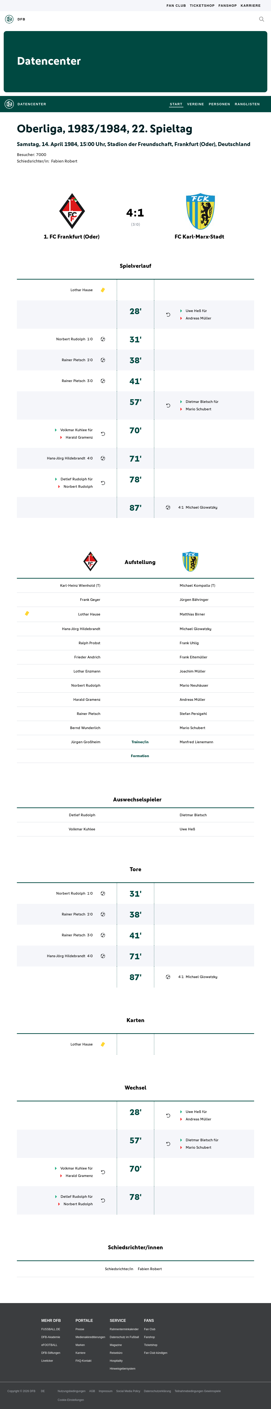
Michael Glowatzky (201, 507)
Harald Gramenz (79, 437)
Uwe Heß (193, 311)
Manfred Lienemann (196, 742)
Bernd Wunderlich (85, 728)
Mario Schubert (198, 409)
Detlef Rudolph (74, 479)
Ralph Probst (89, 643)
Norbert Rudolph (70, 339)
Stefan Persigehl (193, 714)
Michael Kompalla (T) (197, 585)
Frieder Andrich (87, 657)
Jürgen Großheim (85, 742)
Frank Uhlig (189, 643)
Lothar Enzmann (87, 671)
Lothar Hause (82, 290)
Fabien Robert (64, 161)
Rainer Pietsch (73, 360)
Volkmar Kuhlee (73, 430)
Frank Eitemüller (193, 657)
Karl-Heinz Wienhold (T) (80, 585)
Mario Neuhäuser (194, 685)
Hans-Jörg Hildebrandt (66, 458)
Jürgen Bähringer (194, 600)
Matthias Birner (192, 614)
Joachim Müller (193, 671)
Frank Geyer (90, 600)
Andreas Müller (198, 318)
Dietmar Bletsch (199, 402)
